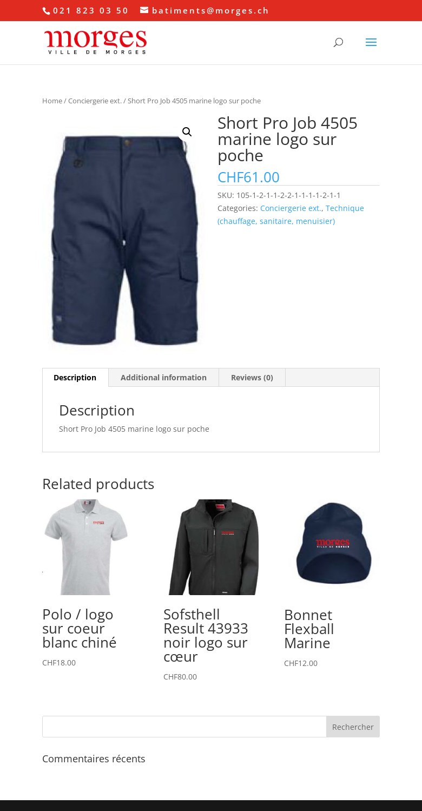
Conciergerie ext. (95, 101)
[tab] (75, 377)
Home (52, 101)
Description (75, 377)
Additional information (164, 377)
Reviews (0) (252, 377)
